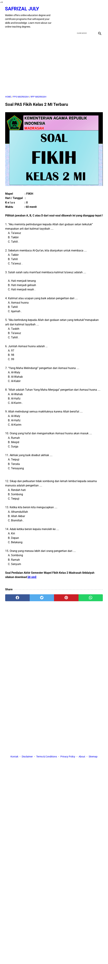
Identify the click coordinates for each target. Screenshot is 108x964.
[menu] (7, 32)
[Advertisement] (54, 65)
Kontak (14, 756)
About (82, 756)
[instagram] (99, 17)
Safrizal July (22, 8)
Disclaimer (27, 756)
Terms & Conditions (46, 756)
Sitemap (93, 756)
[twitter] (83, 17)
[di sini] (32, 577)
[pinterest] (66, 597)
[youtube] (91, 17)
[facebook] (74, 17)
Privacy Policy (67, 756)
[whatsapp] (90, 597)
